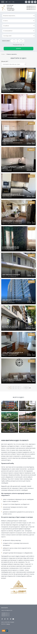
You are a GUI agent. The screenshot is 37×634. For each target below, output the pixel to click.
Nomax (8, 624)
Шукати (18, 48)
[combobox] (18, 20)
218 (25, 387)
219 (27, 387)
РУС (10, 2)
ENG (13, 2)
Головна (3, 54)
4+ (22, 41)
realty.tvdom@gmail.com (6, 610)
